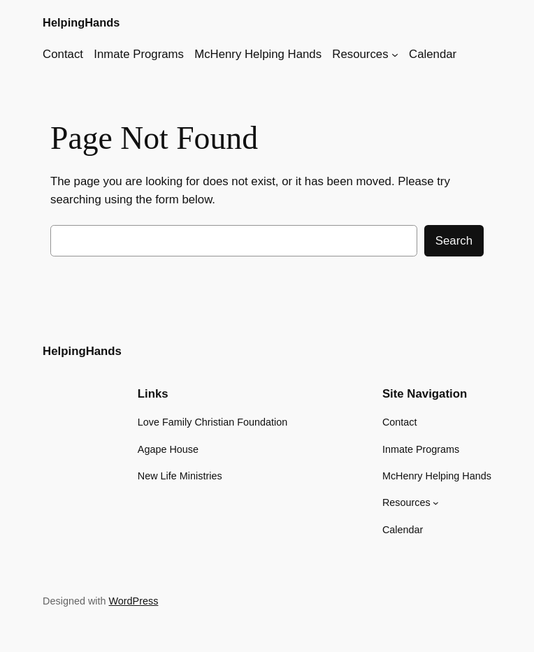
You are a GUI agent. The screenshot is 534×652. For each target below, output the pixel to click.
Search (453, 240)
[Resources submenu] (394, 54)
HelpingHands (81, 22)
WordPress (134, 601)
